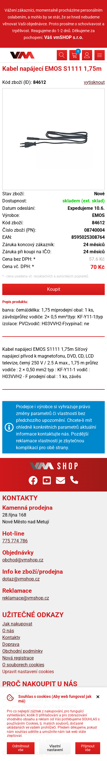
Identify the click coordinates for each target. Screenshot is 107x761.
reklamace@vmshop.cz (25, 598)
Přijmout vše (87, 748)
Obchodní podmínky (22, 651)
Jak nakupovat (17, 624)
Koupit (53, 289)
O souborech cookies (23, 664)
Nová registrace (18, 658)
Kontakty (11, 637)
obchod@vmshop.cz (22, 560)
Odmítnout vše (20, 748)
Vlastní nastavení (55, 748)
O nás (8, 630)
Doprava (10, 644)
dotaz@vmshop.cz (21, 579)
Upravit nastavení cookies (28, 671)
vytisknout (94, 82)
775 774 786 (15, 541)
